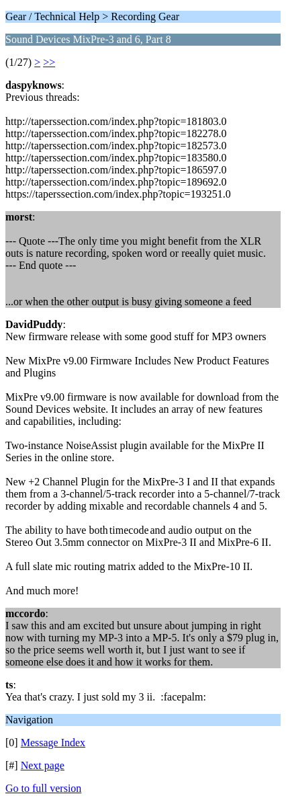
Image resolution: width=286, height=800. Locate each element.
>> (49, 62)
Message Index (53, 742)
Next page (42, 765)
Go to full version (43, 788)
